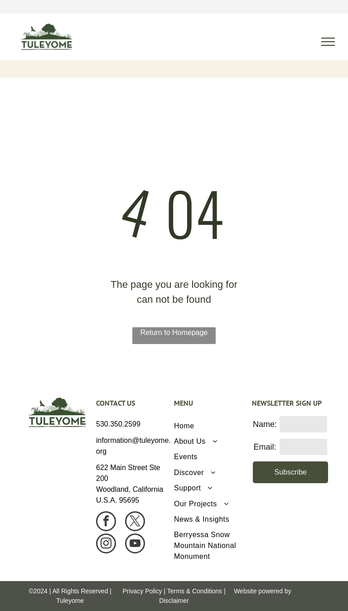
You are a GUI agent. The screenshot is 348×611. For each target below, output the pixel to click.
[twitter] (135, 522)
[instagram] (106, 544)
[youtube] (135, 544)
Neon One (307, 591)
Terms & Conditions (194, 591)
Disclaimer (173, 600)
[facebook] (106, 522)
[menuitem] (209, 425)
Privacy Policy (142, 591)
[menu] (328, 41)
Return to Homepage (174, 332)
